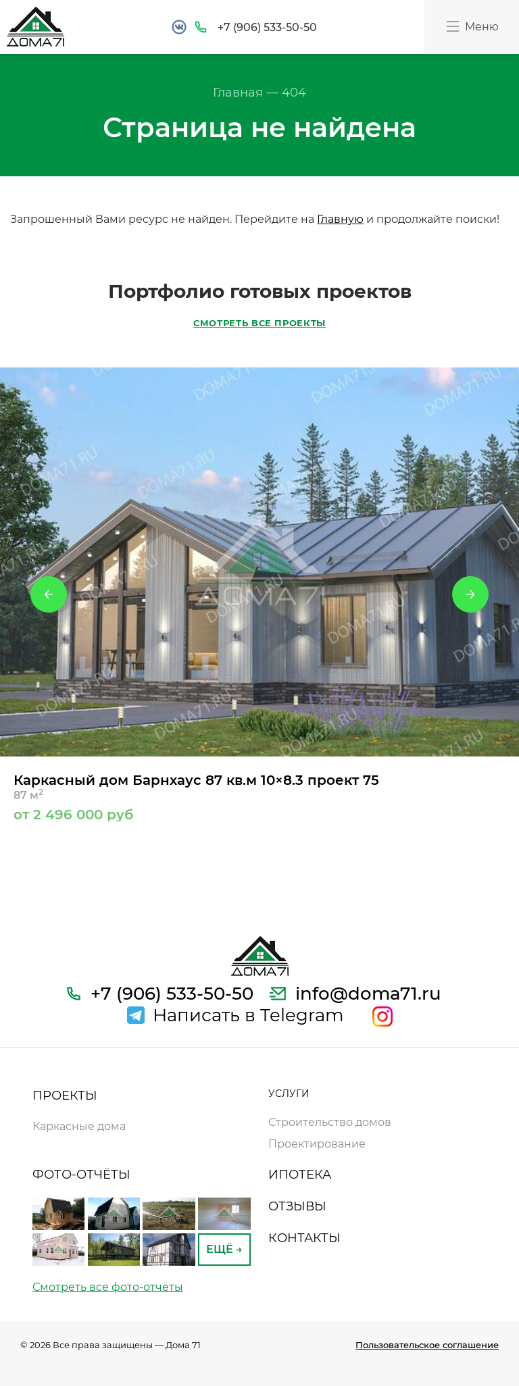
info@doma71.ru (368, 993)
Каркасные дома (79, 1126)
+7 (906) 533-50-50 (267, 27)
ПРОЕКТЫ (64, 1095)
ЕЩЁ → (224, 1249)
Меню (472, 26)
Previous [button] (48, 594)
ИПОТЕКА (299, 1174)
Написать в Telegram (248, 1015)
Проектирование (317, 1143)
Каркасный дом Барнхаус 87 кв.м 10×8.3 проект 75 (259, 796)
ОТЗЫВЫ (297, 1206)
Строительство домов (329, 1122)
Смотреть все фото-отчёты (107, 1287)
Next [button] (470, 594)
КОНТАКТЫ (304, 1238)
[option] (259, 594)
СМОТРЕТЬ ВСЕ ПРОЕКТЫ (259, 322)
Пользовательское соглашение (427, 1344)
